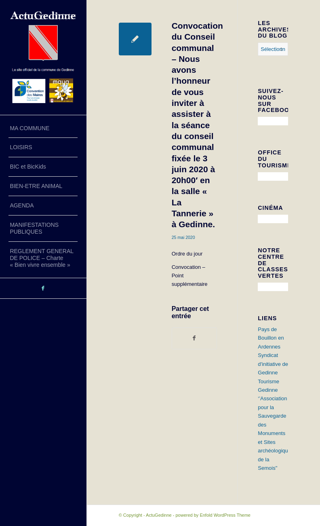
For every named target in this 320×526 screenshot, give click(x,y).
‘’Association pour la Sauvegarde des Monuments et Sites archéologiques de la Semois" (275, 433)
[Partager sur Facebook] (194, 338)
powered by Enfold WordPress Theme (212, 515)
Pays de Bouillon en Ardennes (271, 338)
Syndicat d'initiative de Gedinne (273, 364)
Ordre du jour (187, 254)
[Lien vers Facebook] (43, 288)
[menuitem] (43, 128)
